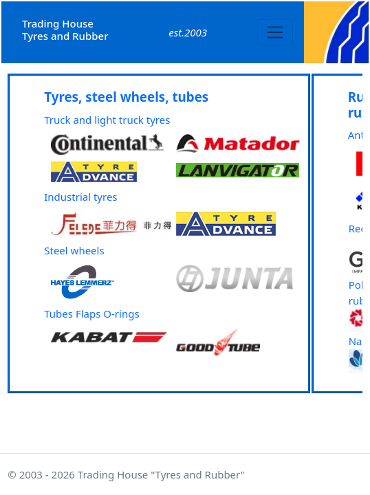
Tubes (58, 313)
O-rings (121, 313)
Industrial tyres (80, 197)
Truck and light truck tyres (107, 119)
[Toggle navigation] (275, 32)
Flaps (88, 313)
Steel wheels (74, 250)
